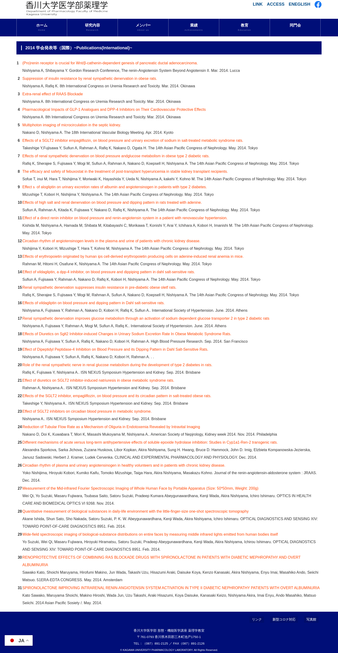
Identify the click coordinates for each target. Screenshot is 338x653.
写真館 (311, 619)
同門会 (295, 25)
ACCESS (275, 4)
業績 (194, 27)
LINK (258, 4)
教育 (244, 27)
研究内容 (92, 27)
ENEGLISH (299, 4)
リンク (257, 619)
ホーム (42, 27)
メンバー (143, 27)
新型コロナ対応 (284, 619)
